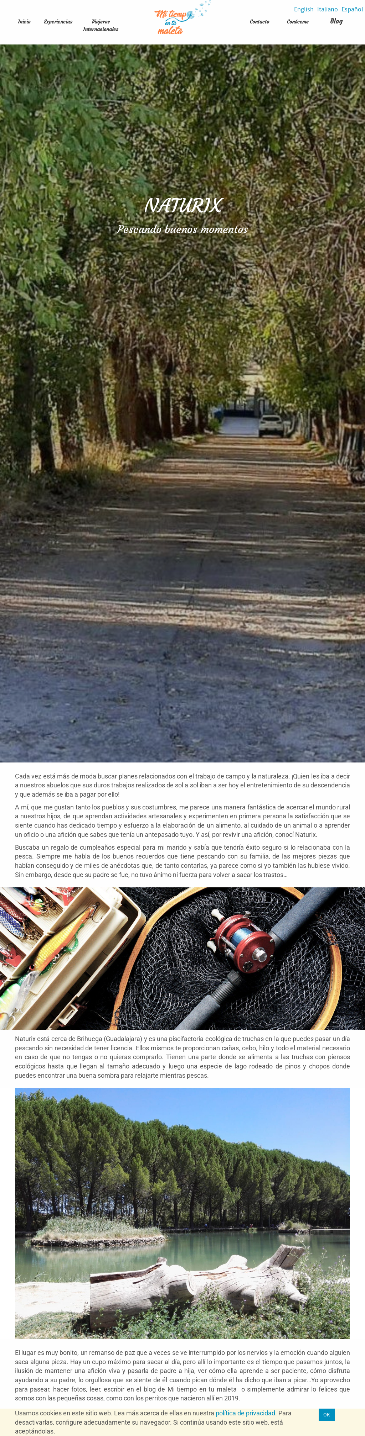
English (304, 9)
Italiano (327, 9)
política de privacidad (245, 1413)
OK (326, 1414)
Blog (336, 21)
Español (352, 9)
